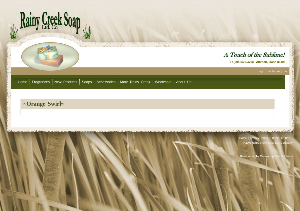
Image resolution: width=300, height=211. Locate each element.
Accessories (105, 82)
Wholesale (163, 82)
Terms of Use (281, 138)
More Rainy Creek (135, 82)
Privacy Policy (259, 138)
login (261, 71)
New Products (65, 82)
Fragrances (41, 82)
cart (286, 71)
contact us (274, 71)
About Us (183, 82)
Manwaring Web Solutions (276, 156)
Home (22, 82)
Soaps (87, 82)
